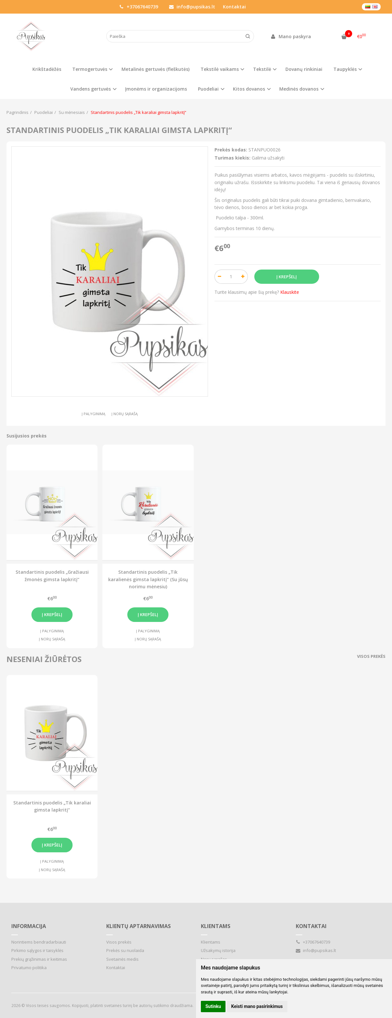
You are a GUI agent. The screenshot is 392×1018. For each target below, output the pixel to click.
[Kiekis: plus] (243, 277)
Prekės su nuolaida (125, 950)
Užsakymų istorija (218, 950)
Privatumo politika (29, 967)
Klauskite (289, 292)
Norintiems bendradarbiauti (38, 942)
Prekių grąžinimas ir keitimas (39, 959)
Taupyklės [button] (345, 69)
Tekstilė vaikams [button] (220, 69)
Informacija (28, 926)
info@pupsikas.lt (192, 7)
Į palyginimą (93, 413)
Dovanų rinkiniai (303, 69)
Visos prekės (371, 656)
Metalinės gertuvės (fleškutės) (155, 69)
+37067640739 (138, 7)
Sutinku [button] (213, 1006)
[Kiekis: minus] (219, 277)
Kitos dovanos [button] (249, 89)
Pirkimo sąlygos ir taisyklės (37, 950)
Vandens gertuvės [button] (90, 89)
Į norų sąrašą (124, 413)
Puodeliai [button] (208, 89)
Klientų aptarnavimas (138, 926)
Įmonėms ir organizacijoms (156, 89)
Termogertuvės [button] (89, 69)
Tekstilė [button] (262, 69)
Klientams (215, 926)
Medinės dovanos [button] (298, 89)
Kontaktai (234, 7)
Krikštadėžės (46, 69)
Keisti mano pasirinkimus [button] (257, 1006)
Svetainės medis (122, 959)
